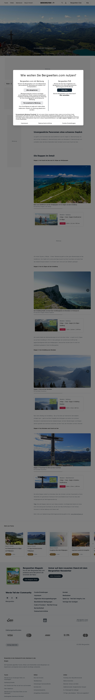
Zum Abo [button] (64, 90)
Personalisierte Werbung (31, 103)
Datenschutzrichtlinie (45, 123)
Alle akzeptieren (32, 90)
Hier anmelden (64, 95)
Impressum (24, 123)
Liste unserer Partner (65, 118)
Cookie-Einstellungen (69, 123)
